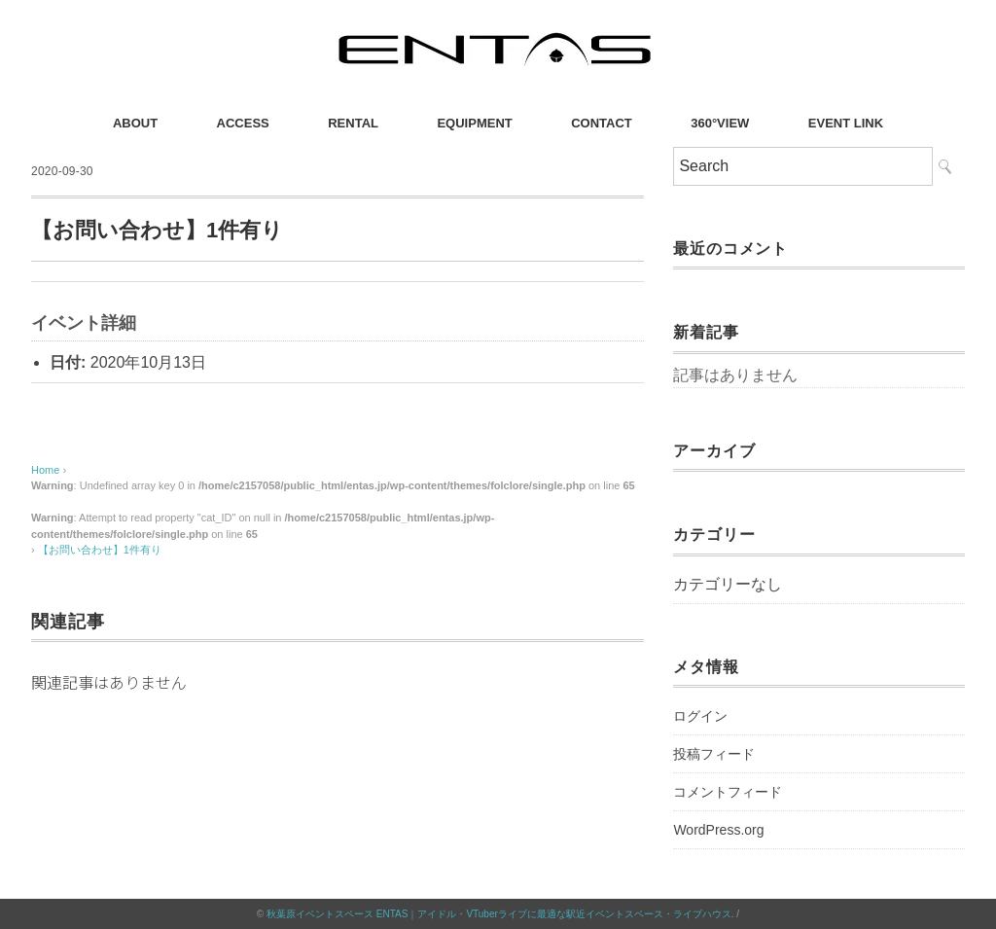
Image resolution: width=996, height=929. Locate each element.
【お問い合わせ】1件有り (99, 549)
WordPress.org (718, 830)
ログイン (700, 716)
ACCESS (243, 123)
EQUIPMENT (474, 123)
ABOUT (135, 123)
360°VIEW (720, 123)
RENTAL (353, 123)
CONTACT (601, 123)
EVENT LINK (845, 123)
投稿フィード (714, 754)
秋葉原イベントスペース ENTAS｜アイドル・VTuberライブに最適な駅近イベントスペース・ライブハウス (499, 914)
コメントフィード (727, 792)
